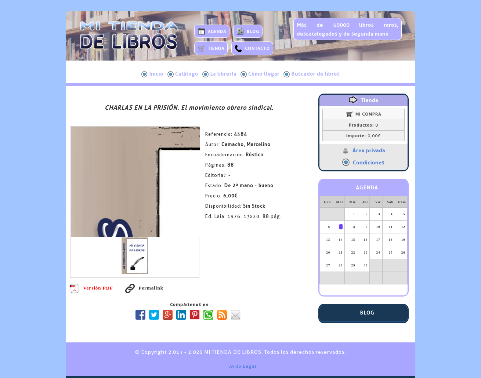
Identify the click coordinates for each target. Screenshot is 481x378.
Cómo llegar (259, 74)
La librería (219, 74)
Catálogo (182, 74)
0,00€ (363, 135)
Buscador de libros (311, 74)
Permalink (144, 288)
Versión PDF (91, 288)
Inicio (152, 74)
